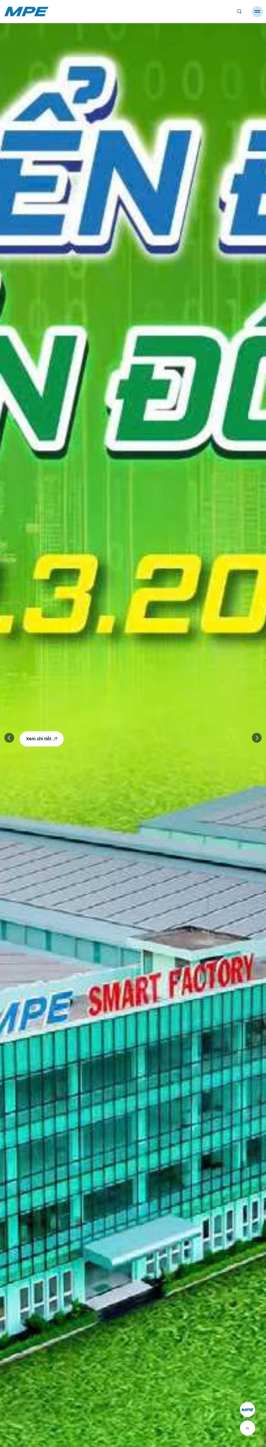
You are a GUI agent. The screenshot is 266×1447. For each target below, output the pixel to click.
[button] (257, 738)
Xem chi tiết (41, 739)
